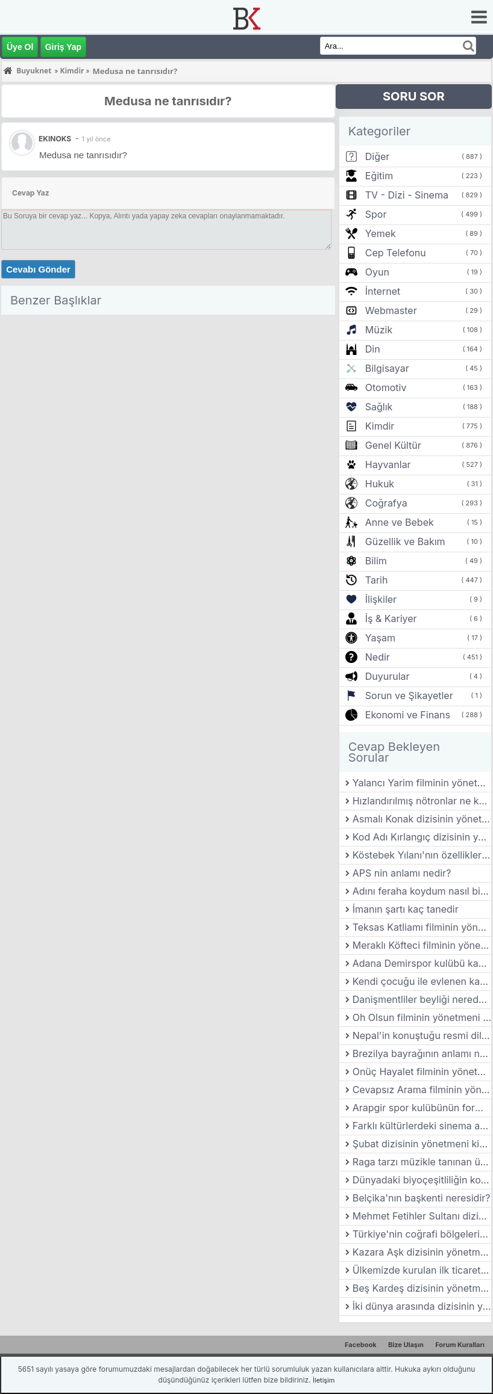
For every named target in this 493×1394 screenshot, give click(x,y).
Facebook (361, 1344)
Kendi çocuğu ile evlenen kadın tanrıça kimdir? (422, 981)
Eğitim (379, 176)
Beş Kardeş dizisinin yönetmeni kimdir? (422, 1288)
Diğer (377, 156)
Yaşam (380, 638)
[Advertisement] (168, 403)
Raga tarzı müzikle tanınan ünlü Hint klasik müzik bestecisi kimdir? (422, 1162)
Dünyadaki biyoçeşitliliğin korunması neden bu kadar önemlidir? (422, 1180)
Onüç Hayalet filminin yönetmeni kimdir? (422, 1072)
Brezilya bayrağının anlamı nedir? (422, 1053)
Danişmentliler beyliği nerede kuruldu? (422, 999)
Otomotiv (386, 387)
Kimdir (380, 426)
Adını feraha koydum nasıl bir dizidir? (422, 891)
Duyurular (387, 676)
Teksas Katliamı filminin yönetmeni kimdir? (422, 927)
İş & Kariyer (391, 618)
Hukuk (379, 484)
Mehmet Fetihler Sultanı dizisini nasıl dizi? (422, 1216)
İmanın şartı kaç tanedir (406, 909)
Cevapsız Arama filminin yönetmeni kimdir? (422, 1090)
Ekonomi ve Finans (407, 715)
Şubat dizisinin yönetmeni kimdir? (422, 1144)
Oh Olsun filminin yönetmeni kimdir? (422, 1017)
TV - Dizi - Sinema (406, 195)
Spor (376, 214)
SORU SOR (414, 96)
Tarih (376, 580)
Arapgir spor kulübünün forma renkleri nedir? (422, 1108)
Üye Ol (20, 47)
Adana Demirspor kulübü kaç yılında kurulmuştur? (422, 963)
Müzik (378, 330)
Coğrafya (386, 503)
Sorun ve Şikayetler (409, 695)
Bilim (376, 561)
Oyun (377, 272)
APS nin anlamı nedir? (402, 873)
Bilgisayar (387, 368)
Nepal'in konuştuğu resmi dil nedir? (422, 1035)
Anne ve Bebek (399, 522)
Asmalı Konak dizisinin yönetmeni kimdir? (422, 819)
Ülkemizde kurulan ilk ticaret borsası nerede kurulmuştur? (422, 1270)
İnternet (382, 291)
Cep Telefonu (395, 253)
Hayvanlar (388, 464)
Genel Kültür (393, 445)
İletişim (323, 1380)
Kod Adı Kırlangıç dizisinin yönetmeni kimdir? (422, 837)
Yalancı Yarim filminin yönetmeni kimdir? (422, 783)
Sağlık (379, 407)
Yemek (380, 233)
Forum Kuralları (460, 1344)
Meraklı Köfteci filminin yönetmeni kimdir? (422, 945)
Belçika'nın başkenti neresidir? (422, 1198)
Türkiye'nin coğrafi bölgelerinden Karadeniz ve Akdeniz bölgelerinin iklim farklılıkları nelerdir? (422, 1234)
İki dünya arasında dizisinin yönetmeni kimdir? (422, 1306)
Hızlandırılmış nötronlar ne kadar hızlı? (422, 801)
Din (372, 349)
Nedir (377, 657)
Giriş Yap (63, 47)
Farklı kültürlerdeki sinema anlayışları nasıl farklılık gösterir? (422, 1126)
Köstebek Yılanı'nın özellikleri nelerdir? (422, 855)
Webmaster (391, 310)
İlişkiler (381, 599)
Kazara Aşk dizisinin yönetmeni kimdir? (422, 1252)
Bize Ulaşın (406, 1344)
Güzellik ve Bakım (405, 541)
